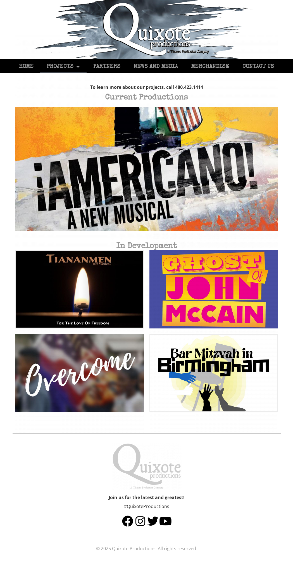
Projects (63, 66)
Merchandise (210, 67)
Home (26, 67)
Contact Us (258, 67)
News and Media (156, 67)
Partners (106, 67)
